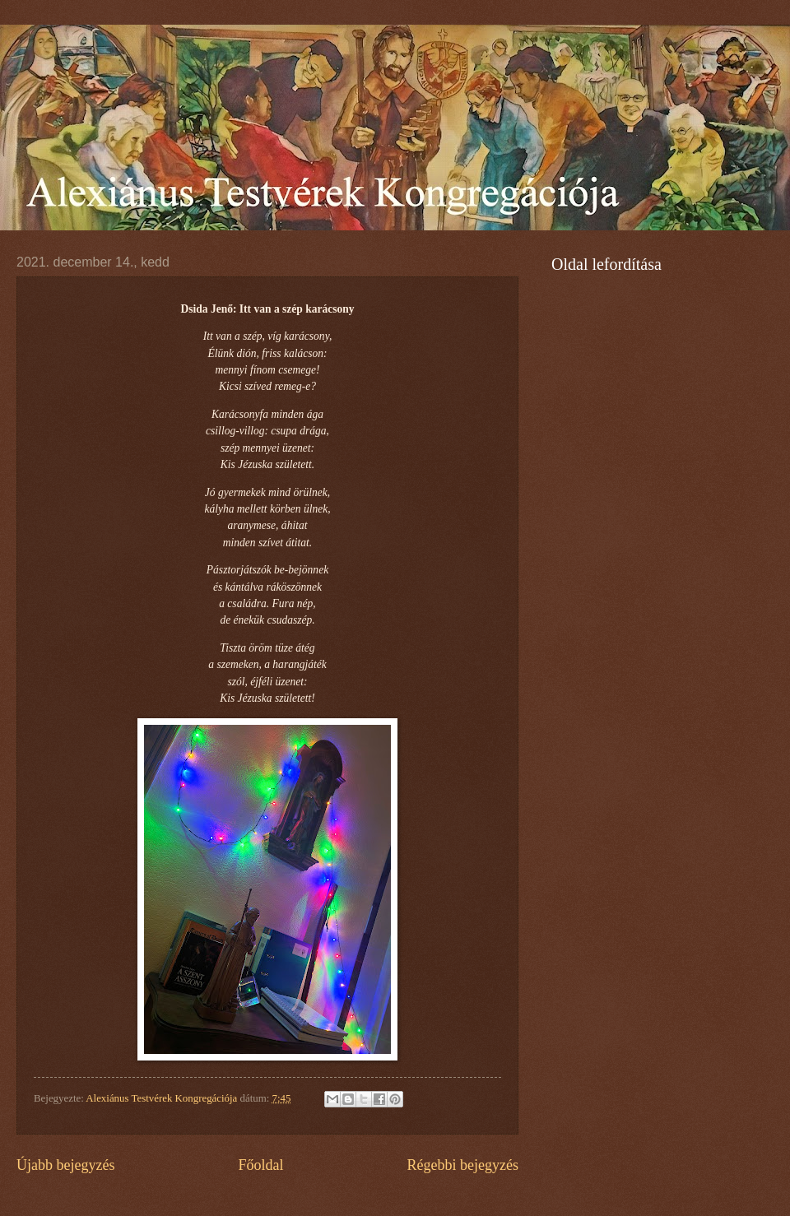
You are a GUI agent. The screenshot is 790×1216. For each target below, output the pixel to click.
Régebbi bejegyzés (462, 1165)
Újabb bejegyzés (65, 1165)
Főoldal (260, 1165)
